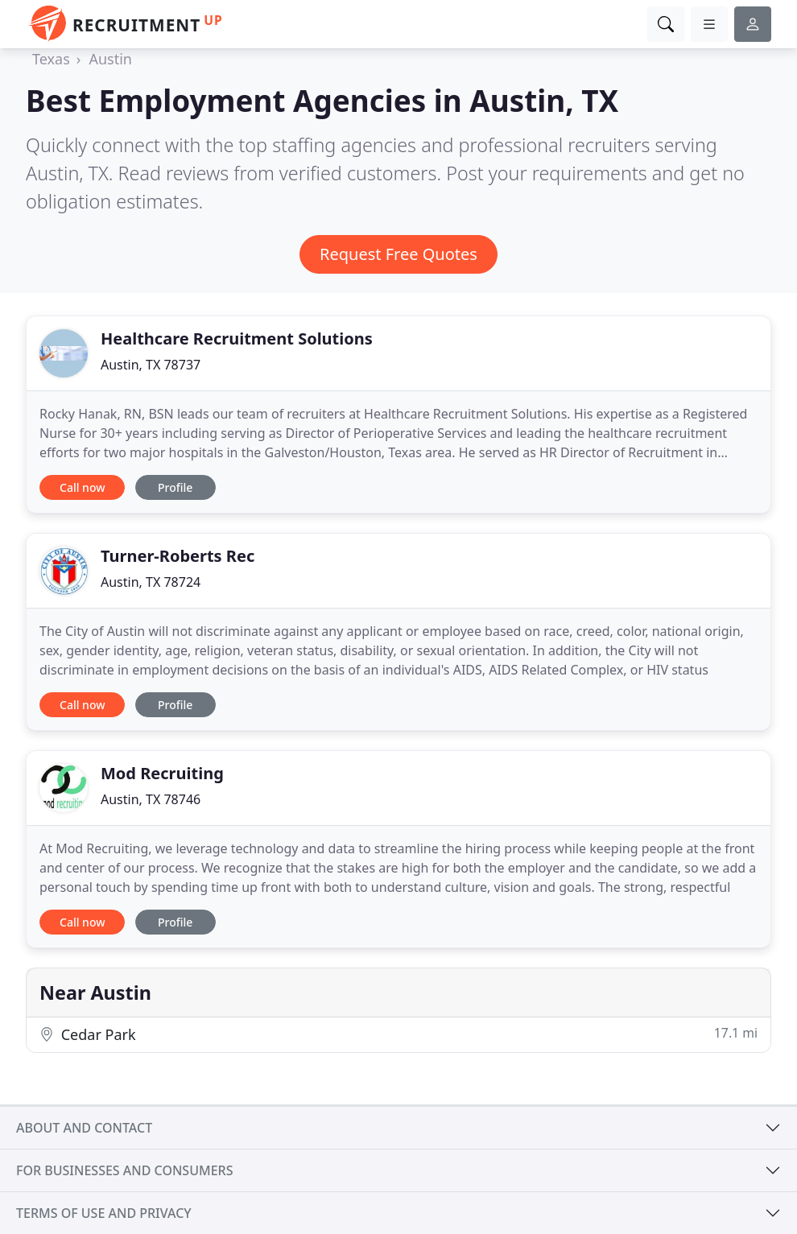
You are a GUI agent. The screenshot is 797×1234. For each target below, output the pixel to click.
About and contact (84, 1128)
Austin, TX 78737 (150, 365)
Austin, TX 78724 (150, 582)
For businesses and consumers (124, 1170)
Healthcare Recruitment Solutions (237, 338)
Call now (82, 487)
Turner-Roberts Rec (177, 556)
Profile (175, 487)
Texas (51, 58)
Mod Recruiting (162, 773)
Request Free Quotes (398, 254)
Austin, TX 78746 (150, 799)
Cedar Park (398, 1034)
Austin (110, 58)
